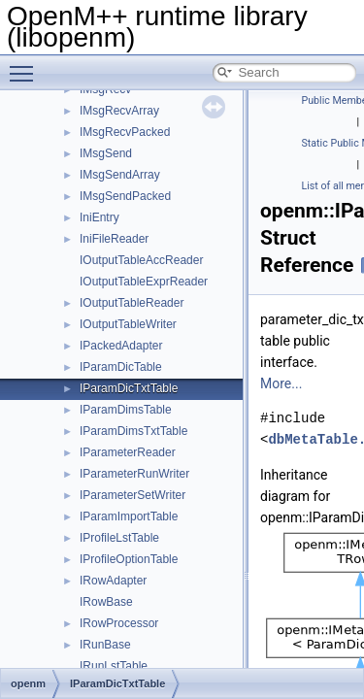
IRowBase (106, 602)
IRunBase (105, 644)
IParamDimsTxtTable (133, 431)
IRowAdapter (113, 580)
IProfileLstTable (119, 538)
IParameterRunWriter (134, 474)
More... (281, 383)
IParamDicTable (121, 367)
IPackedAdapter (121, 345)
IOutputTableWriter (128, 324)
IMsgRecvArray (119, 110)
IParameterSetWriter (132, 495)
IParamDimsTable (126, 409)
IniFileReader (114, 239)
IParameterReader (128, 452)
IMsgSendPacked (125, 196)
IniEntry (99, 217)
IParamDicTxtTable (129, 388)
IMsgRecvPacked (125, 132)
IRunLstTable (114, 666)
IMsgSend (106, 153)
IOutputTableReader (131, 303)
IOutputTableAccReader (141, 260)
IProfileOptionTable (129, 559)
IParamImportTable (129, 516)
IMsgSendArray (120, 175)
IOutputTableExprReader (144, 281)
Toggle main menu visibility (26, 65)
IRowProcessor (119, 623)
